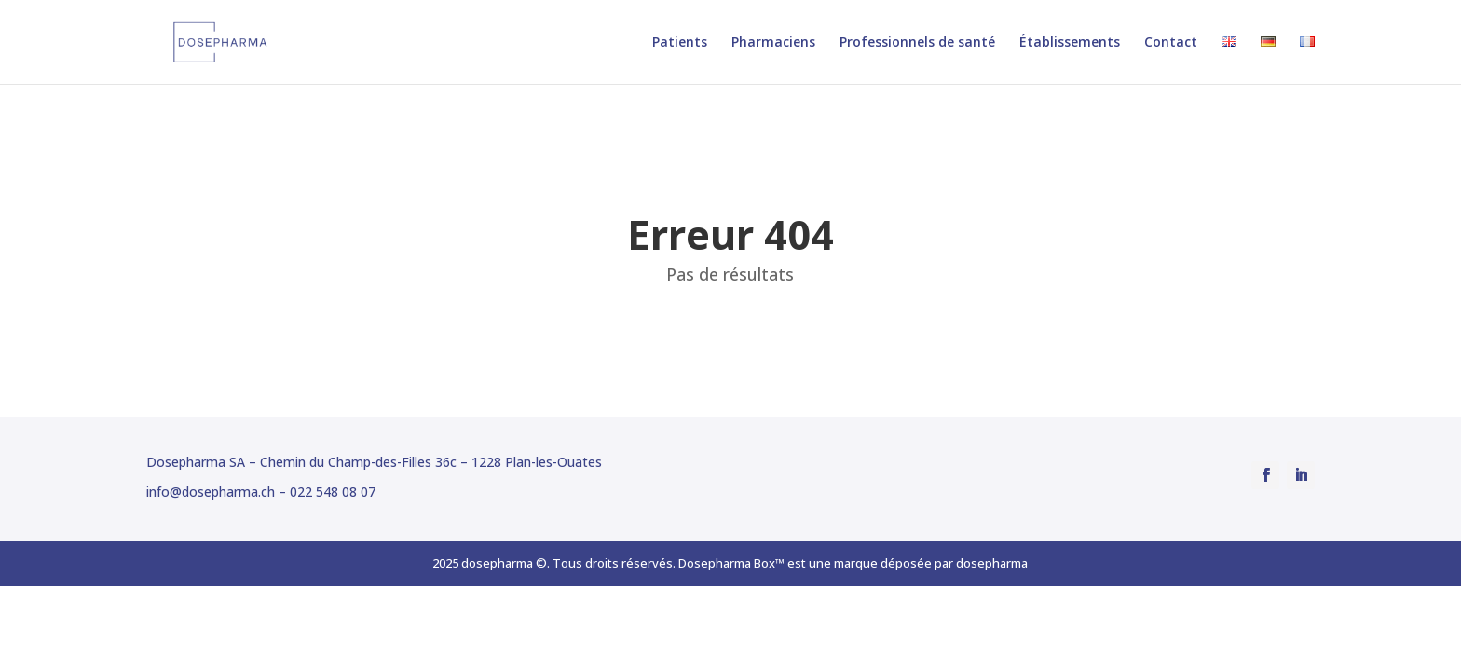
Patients (679, 42)
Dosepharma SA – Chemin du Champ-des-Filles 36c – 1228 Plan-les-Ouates (374, 462)
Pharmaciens (773, 42)
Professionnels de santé (917, 42)
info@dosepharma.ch (210, 491)
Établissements (1069, 42)
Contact (1170, 42)
